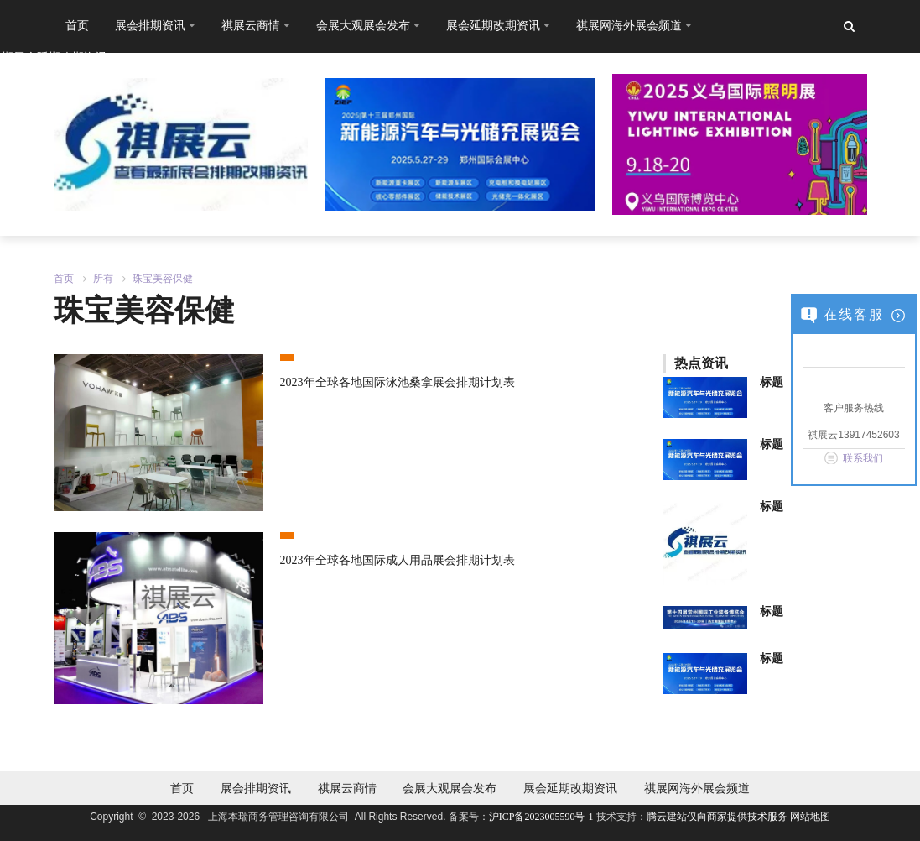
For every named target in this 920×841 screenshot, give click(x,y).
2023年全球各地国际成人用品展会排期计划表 (397, 560)
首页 (77, 25)
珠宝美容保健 (163, 279)
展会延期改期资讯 (570, 788)
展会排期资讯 (256, 788)
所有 (103, 279)
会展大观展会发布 (449, 788)
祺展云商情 (347, 788)
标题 (771, 382)
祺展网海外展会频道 (697, 788)
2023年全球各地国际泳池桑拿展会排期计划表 (397, 382)
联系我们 (863, 458)
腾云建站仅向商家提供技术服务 (718, 817)
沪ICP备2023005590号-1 (541, 817)
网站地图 (810, 817)
